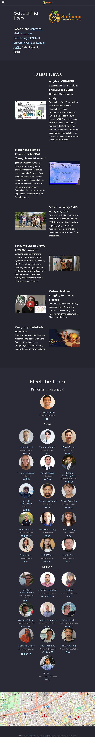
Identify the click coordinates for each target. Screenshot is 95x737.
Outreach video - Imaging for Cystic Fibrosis (61, 295)
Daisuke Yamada (47, 447)
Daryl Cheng (68, 447)
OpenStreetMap (91, 725)
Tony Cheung (69, 646)
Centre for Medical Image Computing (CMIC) (28, 33)
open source (47, 736)
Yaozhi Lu (47, 673)
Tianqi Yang (26, 555)
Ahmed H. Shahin (47, 590)
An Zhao (68, 590)
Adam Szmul (26, 447)
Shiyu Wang (69, 529)
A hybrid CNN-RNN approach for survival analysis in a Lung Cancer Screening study (63, 90)
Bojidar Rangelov (47, 620)
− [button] (2, 697)
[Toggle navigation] (3, 2)
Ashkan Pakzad (26, 620)
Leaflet (83, 725)
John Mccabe (47, 473)
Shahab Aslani (26, 529)
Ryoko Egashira (69, 501)
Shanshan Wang (47, 529)
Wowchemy (31, 736)
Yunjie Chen (69, 555)
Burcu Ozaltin (69, 620)
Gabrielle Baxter (26, 646)
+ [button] (2, 694)
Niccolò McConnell (26, 502)
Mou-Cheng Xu (47, 646)
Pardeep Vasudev (47, 501)
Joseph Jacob (48, 412)
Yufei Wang (48, 555)
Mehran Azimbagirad (68, 474)
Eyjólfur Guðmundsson (26, 591)
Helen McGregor (26, 473)
